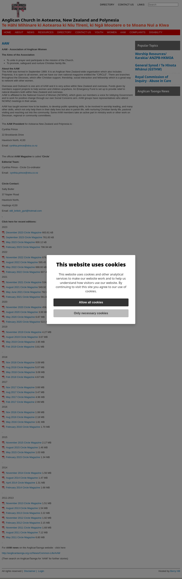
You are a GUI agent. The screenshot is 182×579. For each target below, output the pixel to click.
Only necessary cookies (91, 313)
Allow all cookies (91, 302)
